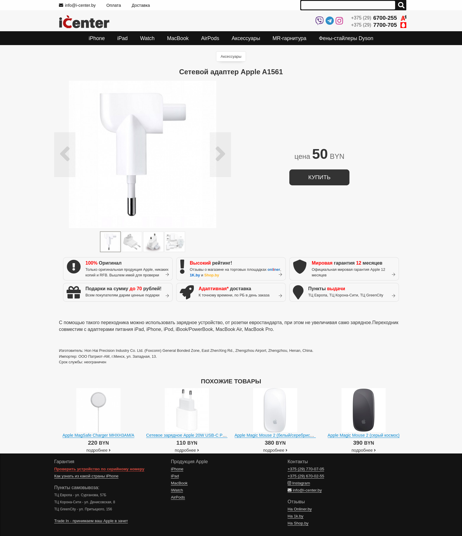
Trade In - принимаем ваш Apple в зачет (91, 521)
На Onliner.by (300, 509)
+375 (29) (379, 18)
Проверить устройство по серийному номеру (99, 469)
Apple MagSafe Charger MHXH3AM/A (98, 435)
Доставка (141, 5)
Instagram (299, 483)
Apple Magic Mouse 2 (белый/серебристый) (277, 435)
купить (319, 177)
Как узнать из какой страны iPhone (86, 476)
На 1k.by (295, 516)
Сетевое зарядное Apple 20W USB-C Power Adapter (197, 435)
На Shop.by (298, 523)
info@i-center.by (77, 5)
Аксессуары (231, 56)
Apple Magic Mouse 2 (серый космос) (364, 435)
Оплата (113, 5)
